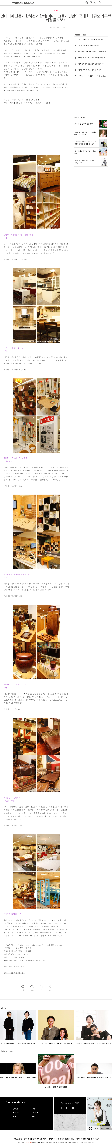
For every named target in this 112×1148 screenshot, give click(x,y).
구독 (102, 1128)
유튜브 (73, 1108)
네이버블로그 (78, 1108)
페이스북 (61, 1108)
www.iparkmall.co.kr (38, 960)
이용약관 (78, 1139)
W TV (3, 1007)
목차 (96, 1128)
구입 (107, 1128)
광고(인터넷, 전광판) (65, 1139)
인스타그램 (67, 1108)
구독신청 (16, 1139)
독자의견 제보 (32, 1139)
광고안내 (21, 1139)
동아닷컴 (51, 1139)
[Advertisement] (21, 128)
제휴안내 (73, 1139)
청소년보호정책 (95, 1139)
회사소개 (56, 1139)
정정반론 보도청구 (41, 1139)
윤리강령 (26, 1139)
